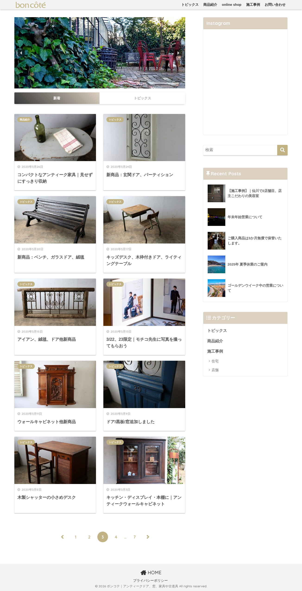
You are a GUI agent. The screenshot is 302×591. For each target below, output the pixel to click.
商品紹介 (210, 4)
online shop (231, 4)
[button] (21, 52)
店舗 (215, 370)
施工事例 (253, 4)
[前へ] (62, 537)
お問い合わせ (275, 4)
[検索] (282, 150)
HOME (151, 572)
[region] (99, 52)
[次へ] (148, 537)
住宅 (215, 361)
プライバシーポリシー (150, 580)
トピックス (190, 4)
